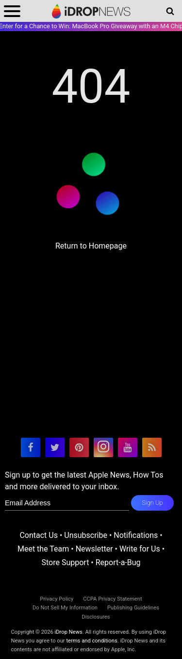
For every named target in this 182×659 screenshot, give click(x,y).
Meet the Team (43, 548)
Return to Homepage (91, 245)
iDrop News (69, 632)
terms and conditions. (92, 641)
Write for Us (139, 548)
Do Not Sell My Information (65, 608)
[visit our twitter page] (55, 447)
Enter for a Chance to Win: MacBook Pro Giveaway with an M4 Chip (91, 26)
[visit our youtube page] (127, 447)
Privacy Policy (56, 599)
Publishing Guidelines (133, 608)
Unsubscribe (85, 535)
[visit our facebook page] (30, 447)
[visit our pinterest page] (79, 447)
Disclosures (96, 617)
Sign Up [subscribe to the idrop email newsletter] (152, 502)
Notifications (136, 535)
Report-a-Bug (118, 562)
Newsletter (94, 548)
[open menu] (12, 11)
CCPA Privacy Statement (112, 599)
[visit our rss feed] (152, 447)
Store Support (65, 562)
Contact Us (38, 535)
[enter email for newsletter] (67, 503)
